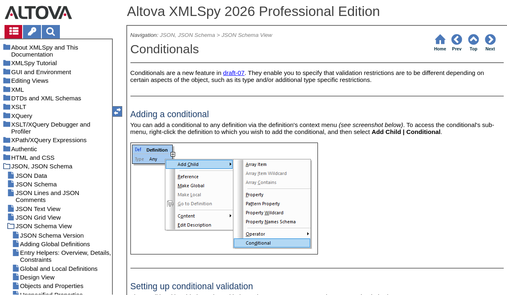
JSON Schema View (247, 35)
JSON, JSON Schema (187, 35)
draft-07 (233, 72)
